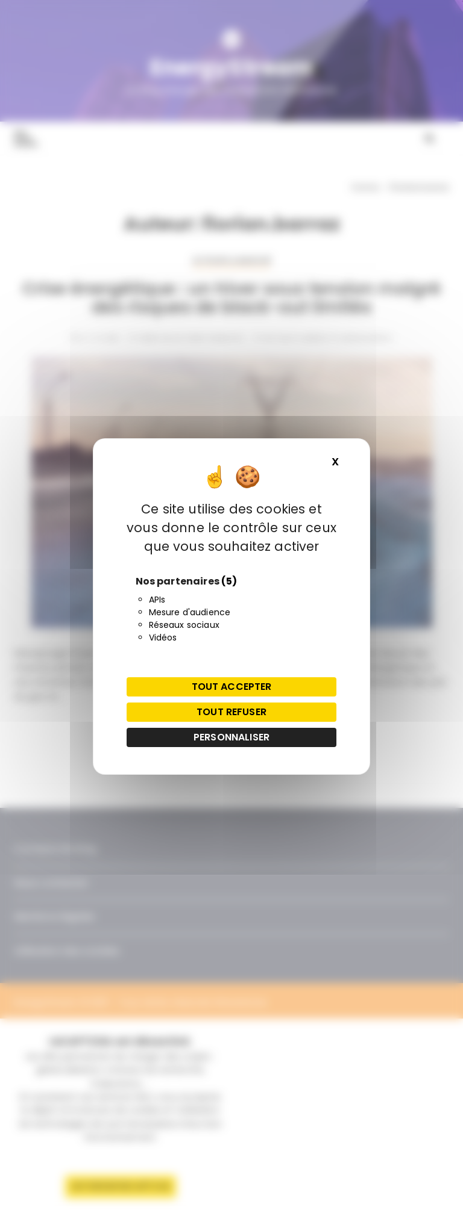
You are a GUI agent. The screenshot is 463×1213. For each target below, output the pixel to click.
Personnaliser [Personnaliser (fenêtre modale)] (231, 737)
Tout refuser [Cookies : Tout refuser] (231, 712)
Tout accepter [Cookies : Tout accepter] (232, 686)
